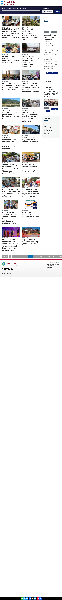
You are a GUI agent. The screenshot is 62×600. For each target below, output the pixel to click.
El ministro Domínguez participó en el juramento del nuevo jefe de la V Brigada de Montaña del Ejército (30, 115)
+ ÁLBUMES (54, 109)
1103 (30, 256)
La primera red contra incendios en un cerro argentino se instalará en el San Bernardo (31, 193)
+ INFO (48, 111)
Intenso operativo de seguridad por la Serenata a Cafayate (30, 139)
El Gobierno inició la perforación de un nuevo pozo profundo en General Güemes (10, 59)
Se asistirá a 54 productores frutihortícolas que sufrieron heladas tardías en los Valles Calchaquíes (30, 34)
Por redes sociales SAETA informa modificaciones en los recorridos (48, 130)
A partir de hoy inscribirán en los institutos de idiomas (30, 214)
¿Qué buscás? (45, 8)
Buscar (58, 11)
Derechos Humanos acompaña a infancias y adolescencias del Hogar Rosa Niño (11, 86)
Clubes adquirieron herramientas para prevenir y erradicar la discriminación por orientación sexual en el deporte (31, 88)
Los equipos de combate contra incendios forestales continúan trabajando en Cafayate (50, 41)
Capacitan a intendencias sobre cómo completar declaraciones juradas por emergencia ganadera (11, 142)
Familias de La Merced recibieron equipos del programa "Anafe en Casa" (31, 168)
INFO (50, 72)
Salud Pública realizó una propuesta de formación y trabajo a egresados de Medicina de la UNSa (10, 33)
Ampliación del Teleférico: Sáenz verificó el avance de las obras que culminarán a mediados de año (10, 217)
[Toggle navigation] (59, 2)
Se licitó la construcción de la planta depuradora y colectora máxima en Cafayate (10, 114)
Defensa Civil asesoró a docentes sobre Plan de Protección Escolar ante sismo (11, 193)
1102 (25, 256)
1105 (40, 256)
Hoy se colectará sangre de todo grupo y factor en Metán (30, 242)
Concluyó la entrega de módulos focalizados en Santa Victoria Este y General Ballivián (10, 169)
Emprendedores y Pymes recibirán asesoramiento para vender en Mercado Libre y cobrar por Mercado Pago (10, 245)
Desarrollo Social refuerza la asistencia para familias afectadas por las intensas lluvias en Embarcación (30, 61)
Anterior (5, 256)
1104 (35, 256)
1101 (20, 256)
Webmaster (49, 267)
